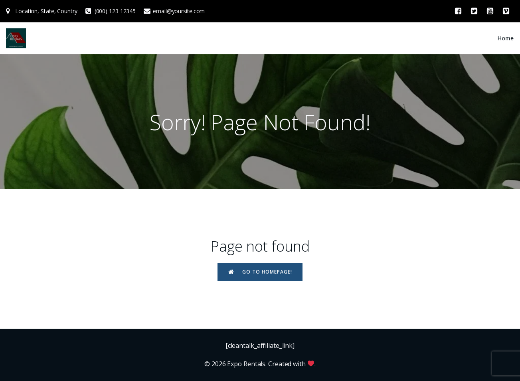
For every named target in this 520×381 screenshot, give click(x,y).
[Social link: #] (458, 11)
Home (506, 38)
